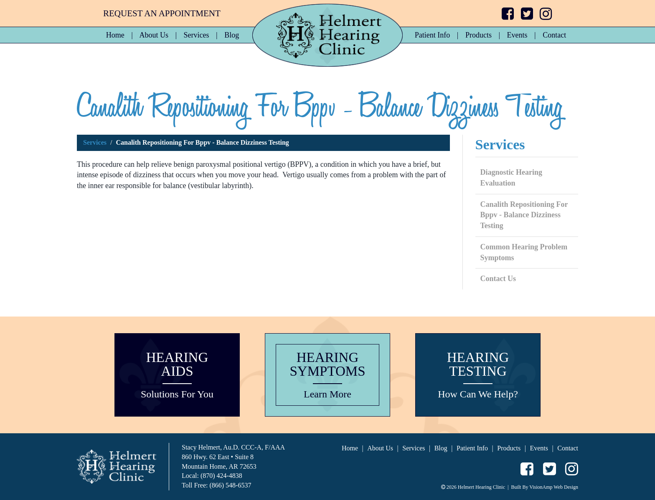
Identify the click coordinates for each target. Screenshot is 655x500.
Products (478, 35)
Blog (231, 35)
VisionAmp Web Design (553, 487)
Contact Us (498, 278)
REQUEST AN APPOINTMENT (162, 13)
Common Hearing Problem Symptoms (524, 252)
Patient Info (432, 35)
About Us (153, 35)
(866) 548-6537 (230, 485)
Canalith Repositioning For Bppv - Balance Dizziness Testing (524, 215)
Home (115, 35)
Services (196, 35)
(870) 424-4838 (221, 475)
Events (517, 35)
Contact (554, 35)
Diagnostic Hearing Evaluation (511, 177)
